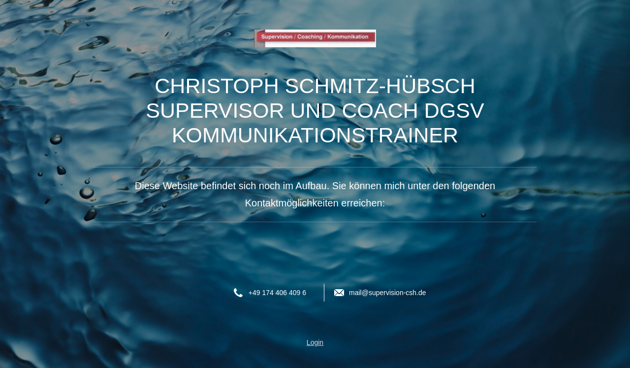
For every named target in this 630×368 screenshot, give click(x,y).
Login (315, 342)
